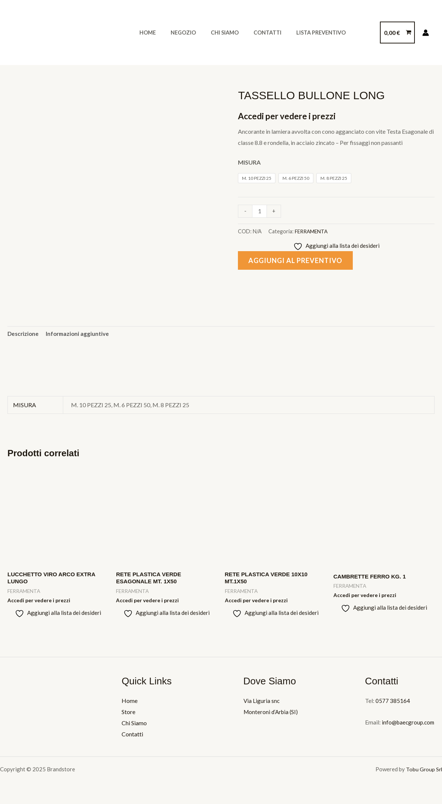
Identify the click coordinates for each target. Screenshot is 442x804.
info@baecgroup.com (409, 725)
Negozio (177, 32)
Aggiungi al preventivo (298, 261)
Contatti (253, 32)
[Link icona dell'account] (425, 32)
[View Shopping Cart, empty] (397, 33)
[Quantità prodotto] (260, 211)
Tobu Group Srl (423, 771)
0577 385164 (392, 703)
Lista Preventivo (302, 32)
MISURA (249, 162)
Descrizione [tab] (23, 334)
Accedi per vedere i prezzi (290, 115)
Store (128, 714)
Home (145, 32)
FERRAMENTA (312, 231)
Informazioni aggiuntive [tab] (80, 334)
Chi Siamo (214, 32)
